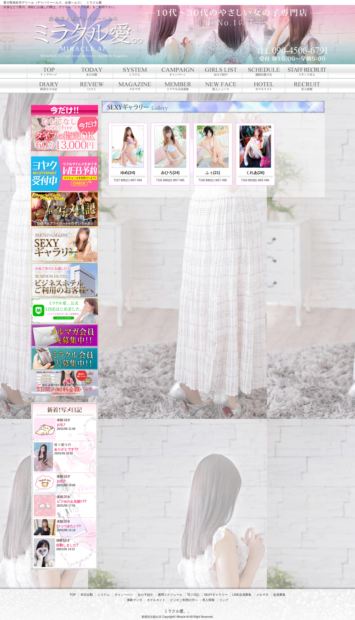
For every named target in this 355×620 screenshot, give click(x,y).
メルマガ (262, 594)
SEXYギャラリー (216, 594)
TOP (73, 594)
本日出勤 (86, 594)
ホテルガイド (156, 600)
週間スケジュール (170, 594)
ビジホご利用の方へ (184, 600)
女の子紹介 (145, 594)
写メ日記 (193, 594)
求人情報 (208, 600)
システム (103, 594)
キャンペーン (124, 594)
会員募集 (279, 594)
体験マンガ (134, 600)
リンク (223, 600)
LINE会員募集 (241, 594)
